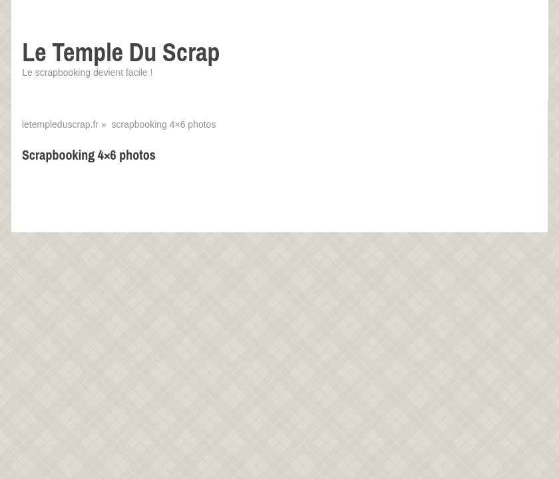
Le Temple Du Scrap (121, 52)
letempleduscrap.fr (60, 124)
